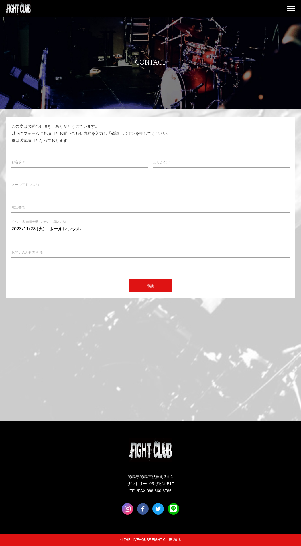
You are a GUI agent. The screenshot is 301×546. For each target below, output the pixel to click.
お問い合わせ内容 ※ (27, 252)
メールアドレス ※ (25, 185)
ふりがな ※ (162, 162)
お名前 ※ (18, 162)
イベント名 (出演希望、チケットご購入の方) (38, 221)
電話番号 (18, 207)
